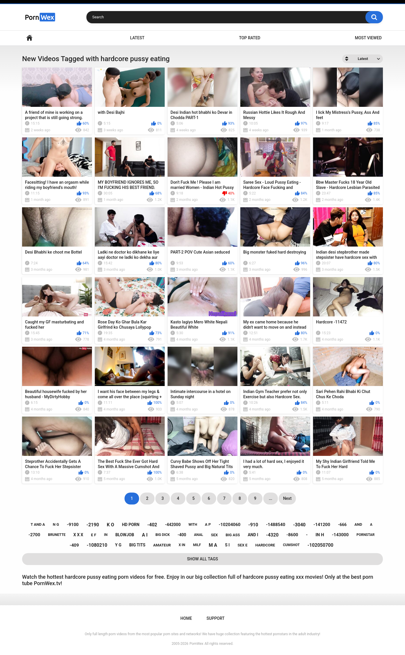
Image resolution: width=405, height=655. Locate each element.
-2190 (92, 524)
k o (110, 524)
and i (253, 534)
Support (216, 618)
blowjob (124, 534)
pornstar (365, 535)
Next (287, 498)
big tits (137, 545)
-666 (342, 524)
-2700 (34, 534)
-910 (253, 524)
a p (208, 524)
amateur (162, 545)
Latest (137, 38)
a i (145, 535)
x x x (78, 534)
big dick (162, 535)
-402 (152, 524)
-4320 (272, 535)
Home (29, 38)
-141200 (321, 524)
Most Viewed (368, 38)
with (193, 525)
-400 (181, 534)
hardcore (265, 545)
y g (118, 545)
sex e (242, 545)
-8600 (292, 534)
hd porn (130, 524)
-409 (74, 545)
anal (198, 535)
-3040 (299, 524)
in (106, 535)
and (358, 524)
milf (197, 545)
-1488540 (275, 524)
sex (214, 535)
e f (93, 535)
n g (56, 524)
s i (227, 545)
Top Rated (249, 38)
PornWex (196, 644)
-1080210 (97, 545)
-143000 (340, 534)
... (270, 498)
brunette (56, 535)
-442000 (173, 524)
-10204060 (230, 524)
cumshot (291, 545)
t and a (38, 524)
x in (182, 545)
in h (319, 534)
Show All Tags (202, 559)
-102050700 (320, 545)
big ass (232, 535)
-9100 (73, 524)
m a (213, 545)
